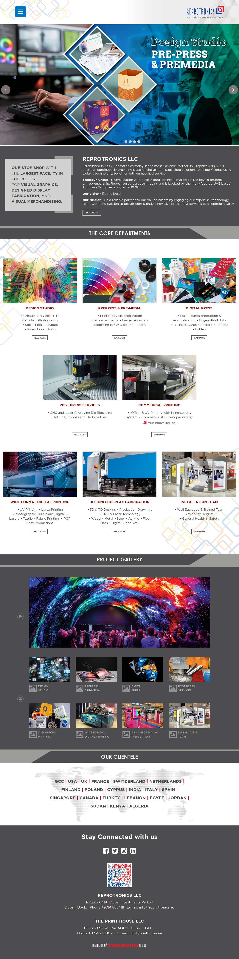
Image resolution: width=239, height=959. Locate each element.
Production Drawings (135, 509)
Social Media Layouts (41, 325)
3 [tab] (130, 141)
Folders (201, 329)
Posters (206, 325)
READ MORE (92, 212)
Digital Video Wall (125, 523)
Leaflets (222, 325)
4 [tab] (134, 141)
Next (234, 91)
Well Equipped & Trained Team (200, 509)
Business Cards (185, 325)
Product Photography (41, 320)
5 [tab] (138, 141)
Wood (96, 518)
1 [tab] (121, 141)
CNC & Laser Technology (121, 514)
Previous (6, 91)
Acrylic (133, 518)
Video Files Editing (41, 329)
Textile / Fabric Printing (41, 518)
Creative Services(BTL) (41, 316)
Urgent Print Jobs (212, 320)
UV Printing (29, 509)
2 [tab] (126, 141)
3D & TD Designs (103, 509)
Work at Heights (200, 514)
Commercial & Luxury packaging (166, 417)
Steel (121, 518)
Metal (108, 518)
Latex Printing (52, 509)
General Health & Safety (200, 518)
